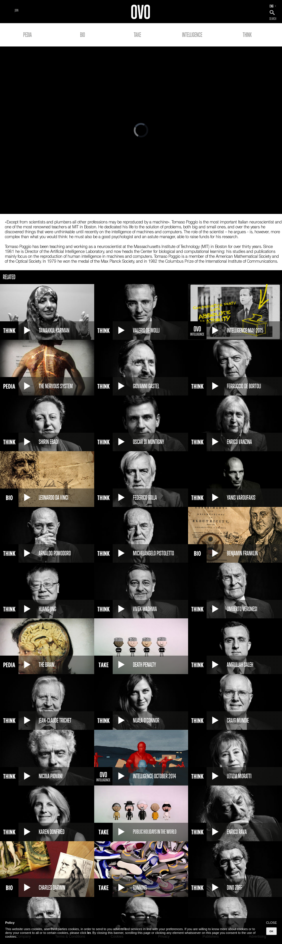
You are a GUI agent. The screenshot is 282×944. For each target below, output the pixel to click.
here (89, 933)
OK (272, 931)
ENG (272, 6)
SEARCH (272, 18)
